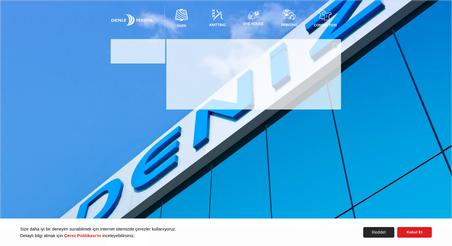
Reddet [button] (379, 232)
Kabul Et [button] (415, 232)
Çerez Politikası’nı (82, 235)
